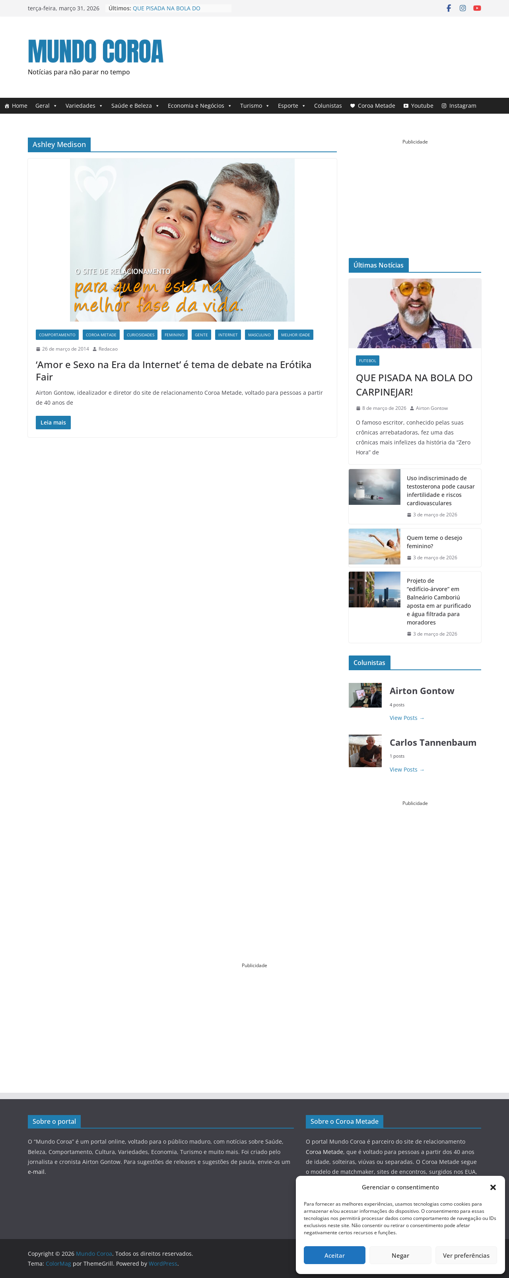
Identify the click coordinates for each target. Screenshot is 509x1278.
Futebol (367, 360)
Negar (400, 1255)
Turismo (255, 106)
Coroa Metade (376, 105)
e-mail (36, 1171)
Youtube (422, 105)
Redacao (108, 348)
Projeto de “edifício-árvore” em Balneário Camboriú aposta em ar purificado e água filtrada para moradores (439, 601)
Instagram (462, 105)
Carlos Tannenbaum (433, 742)
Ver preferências (466, 1255)
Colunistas (328, 105)
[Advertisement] (336, 55)
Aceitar (334, 1255)
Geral (46, 106)
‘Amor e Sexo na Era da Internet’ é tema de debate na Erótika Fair (174, 370)
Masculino (259, 334)
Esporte (292, 106)
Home (19, 105)
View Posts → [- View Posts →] (407, 717)
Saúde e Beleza (135, 106)
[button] (493, 1187)
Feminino (175, 334)
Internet (228, 334)
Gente (201, 334)
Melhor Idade (295, 334)
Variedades (84, 106)
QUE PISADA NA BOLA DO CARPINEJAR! (414, 384)
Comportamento (57, 334)
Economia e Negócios (200, 106)
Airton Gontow (432, 408)
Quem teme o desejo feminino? (434, 542)
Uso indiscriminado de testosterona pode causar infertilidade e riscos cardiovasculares (441, 490)
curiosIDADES (140, 334)
